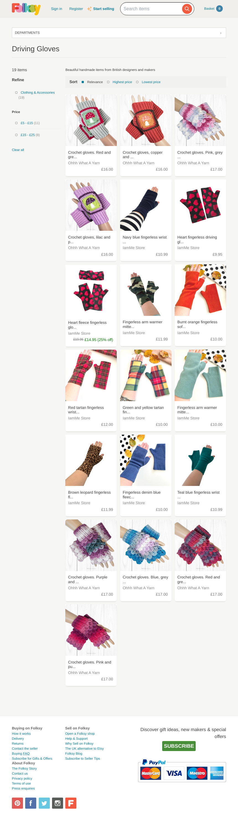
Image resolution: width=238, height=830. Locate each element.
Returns (18, 744)
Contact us (20, 773)
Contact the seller (25, 748)
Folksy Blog (73, 753)
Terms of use (21, 783)
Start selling (103, 9)
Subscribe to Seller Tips (82, 758)
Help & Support (76, 739)
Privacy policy (22, 778)
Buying (21, 753)
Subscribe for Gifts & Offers (32, 758)
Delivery (18, 739)
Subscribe (179, 746)
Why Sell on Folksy (79, 744)
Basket (213, 8)
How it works (21, 734)
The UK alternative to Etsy (84, 748)
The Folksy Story (24, 768)
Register (76, 9)
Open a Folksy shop (80, 734)
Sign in (56, 9)
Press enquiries (23, 788)
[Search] (187, 9)
